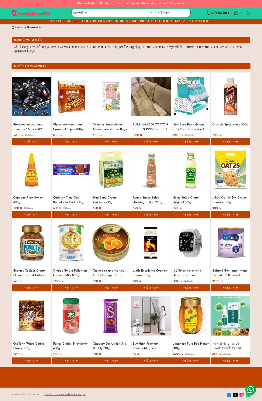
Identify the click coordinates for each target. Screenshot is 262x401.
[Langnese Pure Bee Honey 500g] (191, 316)
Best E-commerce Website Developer (64, 394)
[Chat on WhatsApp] (250, 389)
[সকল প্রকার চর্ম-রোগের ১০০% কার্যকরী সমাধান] (230, 316)
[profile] (248, 13)
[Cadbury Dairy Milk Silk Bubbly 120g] (111, 316)
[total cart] (237, 13)
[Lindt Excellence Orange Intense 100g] (151, 243)
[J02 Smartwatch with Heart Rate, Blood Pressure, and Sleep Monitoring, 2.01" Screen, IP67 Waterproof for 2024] (191, 243)
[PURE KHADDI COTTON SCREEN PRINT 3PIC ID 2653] (151, 96)
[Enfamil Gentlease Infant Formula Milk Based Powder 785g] (230, 243)
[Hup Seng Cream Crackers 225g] (111, 170)
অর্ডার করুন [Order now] (31, 141)
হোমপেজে (222, 47)
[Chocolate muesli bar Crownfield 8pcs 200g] (71, 96)
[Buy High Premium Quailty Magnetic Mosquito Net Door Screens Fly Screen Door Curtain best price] (151, 316)
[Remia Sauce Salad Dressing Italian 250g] (151, 170)
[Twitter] (235, 395)
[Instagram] (242, 395)
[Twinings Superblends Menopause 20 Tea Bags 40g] (111, 96)
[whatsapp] (248, 395)
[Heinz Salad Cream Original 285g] (191, 170)
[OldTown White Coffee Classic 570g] (31, 316)
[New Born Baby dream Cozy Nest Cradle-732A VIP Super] (191, 96)
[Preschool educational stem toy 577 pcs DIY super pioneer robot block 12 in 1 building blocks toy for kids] (31, 96)
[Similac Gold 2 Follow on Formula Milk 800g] (71, 243)
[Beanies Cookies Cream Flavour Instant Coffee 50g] (31, 243)
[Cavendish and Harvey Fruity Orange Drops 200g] (111, 243)
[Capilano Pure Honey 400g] (31, 170)
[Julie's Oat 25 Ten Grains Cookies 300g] (230, 170)
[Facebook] (229, 395)
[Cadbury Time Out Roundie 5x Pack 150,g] (71, 170)
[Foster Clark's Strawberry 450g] (71, 316)
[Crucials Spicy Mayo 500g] (230, 96)
